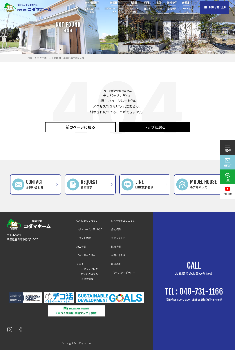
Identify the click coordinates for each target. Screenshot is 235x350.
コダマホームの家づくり (89, 229)
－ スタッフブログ (88, 269)
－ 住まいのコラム (88, 274)
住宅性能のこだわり (87, 220)
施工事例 (81, 246)
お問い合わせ (118, 255)
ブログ (80, 264)
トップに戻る (155, 127)
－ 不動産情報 (85, 279)
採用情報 (116, 246)
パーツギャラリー (85, 255)
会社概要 (116, 229)
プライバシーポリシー (123, 272)
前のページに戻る (80, 127)
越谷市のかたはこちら (123, 220)
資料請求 (116, 264)
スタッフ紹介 (118, 238)
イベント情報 (83, 238)
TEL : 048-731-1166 (215, 7)
